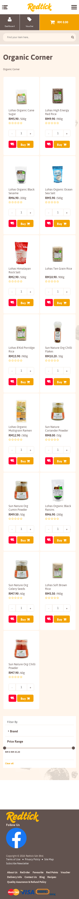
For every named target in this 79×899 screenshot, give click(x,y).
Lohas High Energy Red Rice (57, 110)
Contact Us (30, 877)
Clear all (9, 792)
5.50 (54, 615)
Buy (23, 143)
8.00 (53, 449)
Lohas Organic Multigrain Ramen (20, 442)
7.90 (17, 615)
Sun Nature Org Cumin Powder (18, 525)
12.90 (18, 449)
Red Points (52, 872)
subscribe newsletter (17, 863)
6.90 (17, 200)
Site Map (49, 859)
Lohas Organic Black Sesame (18, 193)
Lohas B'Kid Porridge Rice (17, 359)
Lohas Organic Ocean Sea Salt (54, 193)
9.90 (54, 117)
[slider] (4, 777)
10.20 (54, 366)
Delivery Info (14, 877)
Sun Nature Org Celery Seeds (18, 608)
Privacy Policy (32, 859)
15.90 (18, 366)
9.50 (17, 532)
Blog (42, 877)
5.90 (17, 117)
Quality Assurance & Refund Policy (26, 882)
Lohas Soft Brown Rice (56, 608)
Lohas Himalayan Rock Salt (20, 276)
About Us (12, 872)
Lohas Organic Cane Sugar (18, 110)
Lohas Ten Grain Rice (55, 276)
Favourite (38, 872)
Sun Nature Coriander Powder (56, 442)
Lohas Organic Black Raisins (54, 525)
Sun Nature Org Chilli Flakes (55, 359)
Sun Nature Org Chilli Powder (18, 691)
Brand (14, 761)
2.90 (17, 283)
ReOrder (25, 872)
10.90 (55, 283)
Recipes (51, 877)
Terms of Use (13, 859)
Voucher (65, 872)
